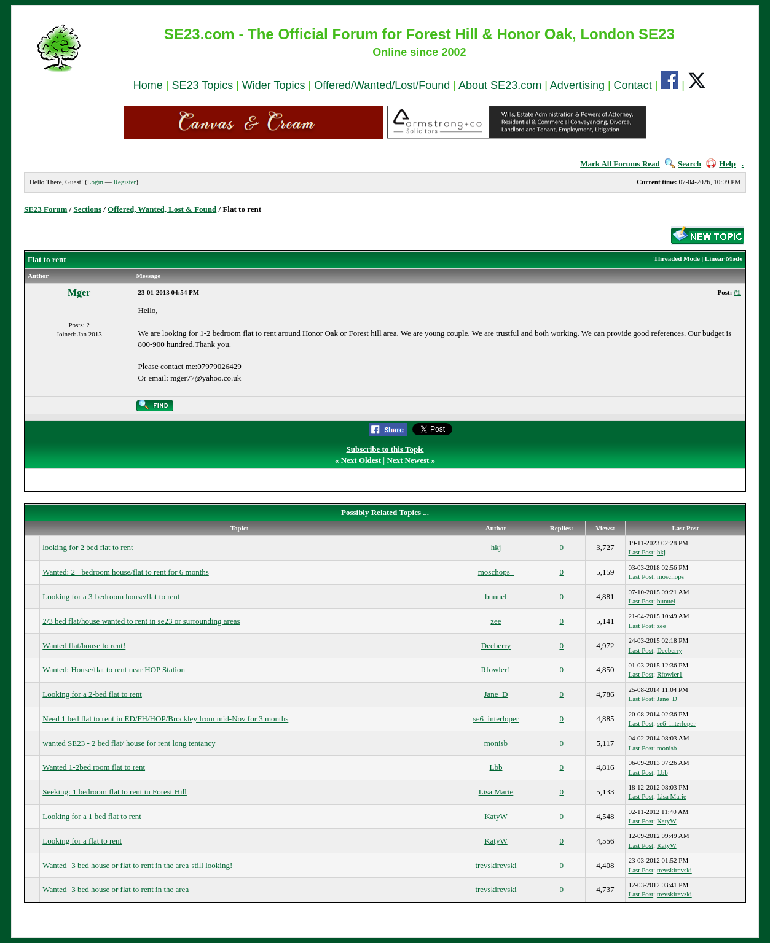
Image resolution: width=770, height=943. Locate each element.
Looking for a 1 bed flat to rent (91, 816)
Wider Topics (273, 85)
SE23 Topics (202, 85)
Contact (633, 85)
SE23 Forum (45, 209)
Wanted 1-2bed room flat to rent (93, 767)
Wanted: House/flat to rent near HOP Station (113, 669)
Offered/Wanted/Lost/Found (382, 85)
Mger (79, 292)
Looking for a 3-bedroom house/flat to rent (110, 596)
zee (495, 621)
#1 (737, 292)
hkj (496, 547)
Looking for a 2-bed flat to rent (92, 694)
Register (125, 181)
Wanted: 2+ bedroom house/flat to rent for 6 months (125, 571)
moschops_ (496, 571)
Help (721, 163)
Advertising (577, 85)
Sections (87, 209)
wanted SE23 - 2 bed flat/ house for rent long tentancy (129, 743)
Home (148, 85)
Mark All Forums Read (620, 163)
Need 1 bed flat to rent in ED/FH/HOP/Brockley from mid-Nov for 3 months (165, 718)
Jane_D (496, 694)
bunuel (495, 596)
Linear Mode (723, 258)
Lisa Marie (496, 791)
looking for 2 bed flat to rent (87, 547)
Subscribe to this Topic (384, 449)
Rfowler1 (496, 669)
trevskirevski (495, 865)
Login (95, 181)
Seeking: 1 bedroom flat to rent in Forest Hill (114, 791)
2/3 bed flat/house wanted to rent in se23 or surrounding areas (141, 621)
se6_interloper (496, 718)
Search (683, 163)
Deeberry (496, 645)
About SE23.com (499, 85)
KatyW (496, 816)
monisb (496, 743)
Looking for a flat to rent (82, 840)
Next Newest (408, 460)
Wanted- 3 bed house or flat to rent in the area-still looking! (137, 865)
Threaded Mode (677, 258)
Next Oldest (361, 460)
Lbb (495, 767)
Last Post (640, 552)
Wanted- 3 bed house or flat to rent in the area (115, 889)
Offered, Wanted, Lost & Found (162, 209)
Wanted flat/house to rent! (83, 645)
